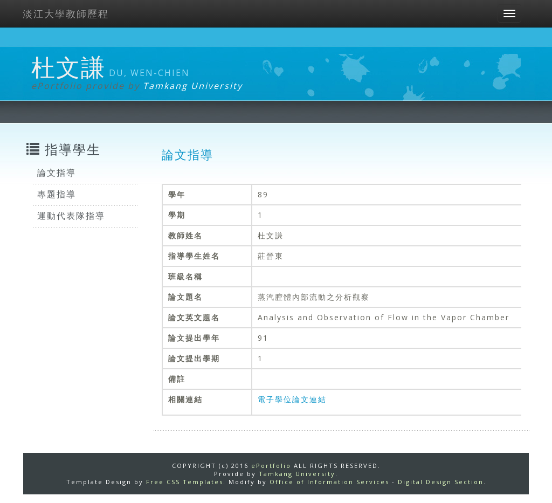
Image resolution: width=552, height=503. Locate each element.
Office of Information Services (329, 482)
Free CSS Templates (184, 482)
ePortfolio (271, 465)
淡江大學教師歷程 (66, 13)
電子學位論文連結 (292, 399)
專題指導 (56, 194)
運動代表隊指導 (71, 216)
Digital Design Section (441, 482)
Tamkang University (193, 86)
